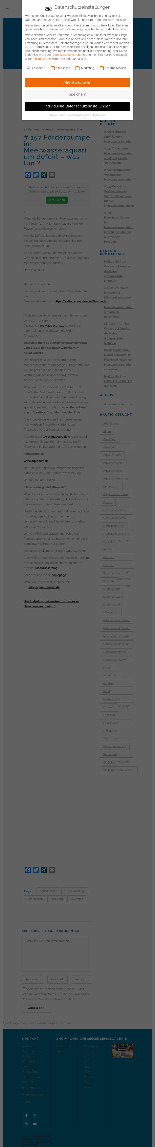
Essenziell (35, 68)
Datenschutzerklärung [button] (79, 115)
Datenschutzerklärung (67, 54)
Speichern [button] (77, 94)
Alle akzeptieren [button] (77, 82)
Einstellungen (42, 58)
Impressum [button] (99, 115)
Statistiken (60, 68)
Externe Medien (113, 68)
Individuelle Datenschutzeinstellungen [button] (78, 106)
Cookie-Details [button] (58, 115)
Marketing (84, 68)
